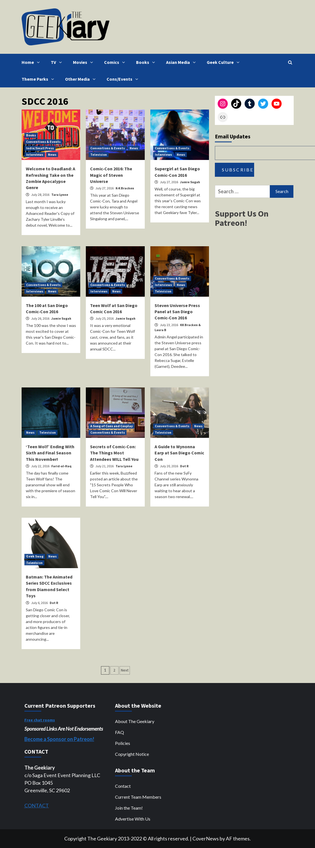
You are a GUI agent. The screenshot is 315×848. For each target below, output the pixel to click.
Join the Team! (129, 807)
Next (124, 670)
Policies (122, 743)
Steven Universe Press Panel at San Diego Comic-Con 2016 (177, 312)
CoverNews (205, 838)
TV (58, 62)
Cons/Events (124, 79)
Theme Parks (39, 79)
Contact (123, 786)
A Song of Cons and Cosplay (111, 426)
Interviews (34, 154)
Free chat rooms (39, 719)
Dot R (184, 466)
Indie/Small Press (40, 148)
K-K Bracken (125, 188)
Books (147, 62)
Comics (116, 62)
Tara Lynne (59, 194)
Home (32, 62)
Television (98, 154)
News (52, 154)
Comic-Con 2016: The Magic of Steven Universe (111, 175)
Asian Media (182, 62)
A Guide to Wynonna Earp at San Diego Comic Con (179, 453)
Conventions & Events (43, 142)
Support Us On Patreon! (241, 218)
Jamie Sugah (190, 182)
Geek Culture (224, 62)
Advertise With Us (132, 818)
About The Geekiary (134, 721)
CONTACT (36, 805)
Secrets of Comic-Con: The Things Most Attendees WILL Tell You (114, 453)
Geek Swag (34, 556)
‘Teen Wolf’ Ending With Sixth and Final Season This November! (50, 453)
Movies (84, 62)
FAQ (119, 732)
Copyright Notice (132, 754)
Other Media (81, 79)
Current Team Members (138, 797)
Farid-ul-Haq (61, 466)
